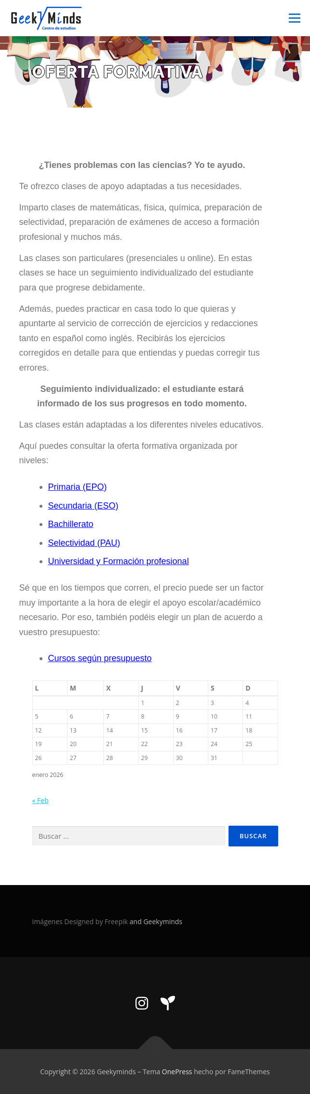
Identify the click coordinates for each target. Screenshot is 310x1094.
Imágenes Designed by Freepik (81, 921)
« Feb (40, 800)
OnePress (177, 1071)
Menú (294, 18)
